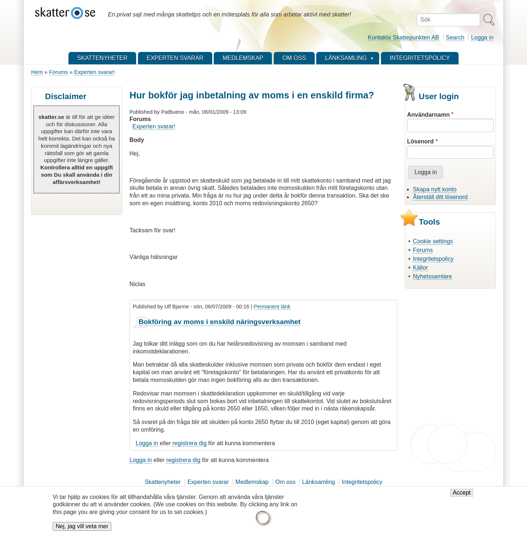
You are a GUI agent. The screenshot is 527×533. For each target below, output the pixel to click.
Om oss (285, 482)
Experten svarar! (94, 72)
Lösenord (420, 141)
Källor (420, 267)
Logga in (482, 37)
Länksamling (318, 482)
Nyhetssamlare (432, 276)
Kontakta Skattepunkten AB (403, 37)
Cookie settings (433, 241)
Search (455, 37)
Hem (37, 72)
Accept (462, 496)
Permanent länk (272, 306)
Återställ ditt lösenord (440, 197)
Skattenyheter (163, 482)
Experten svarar (208, 482)
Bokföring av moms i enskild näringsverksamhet (220, 322)
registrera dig (189, 443)
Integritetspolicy (433, 259)
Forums (58, 72)
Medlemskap (252, 482)
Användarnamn (428, 115)
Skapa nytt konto (434, 189)
